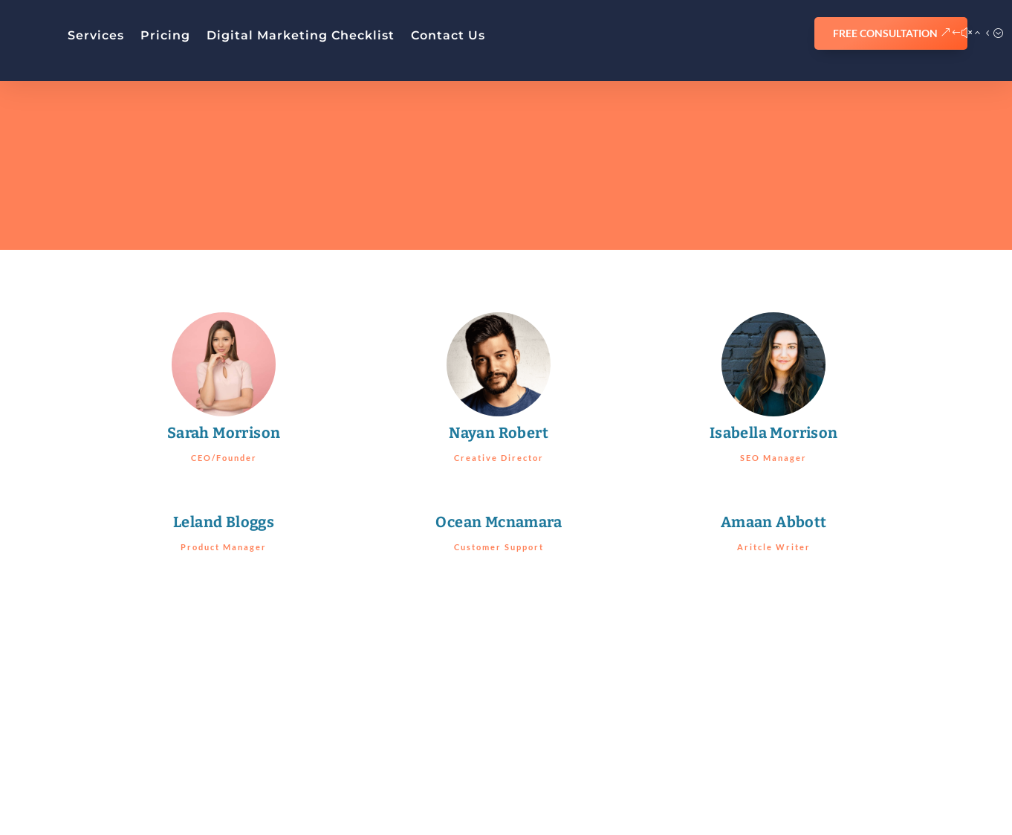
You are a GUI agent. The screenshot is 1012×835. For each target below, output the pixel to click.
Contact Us (448, 35)
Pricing (165, 35)
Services (96, 35)
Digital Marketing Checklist (301, 35)
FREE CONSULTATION (885, 33)
